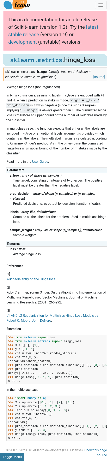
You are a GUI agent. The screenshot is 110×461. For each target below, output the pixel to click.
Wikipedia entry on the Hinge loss (30, 279)
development (22, 42)
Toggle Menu (12, 457)
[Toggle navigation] (101, 5)
